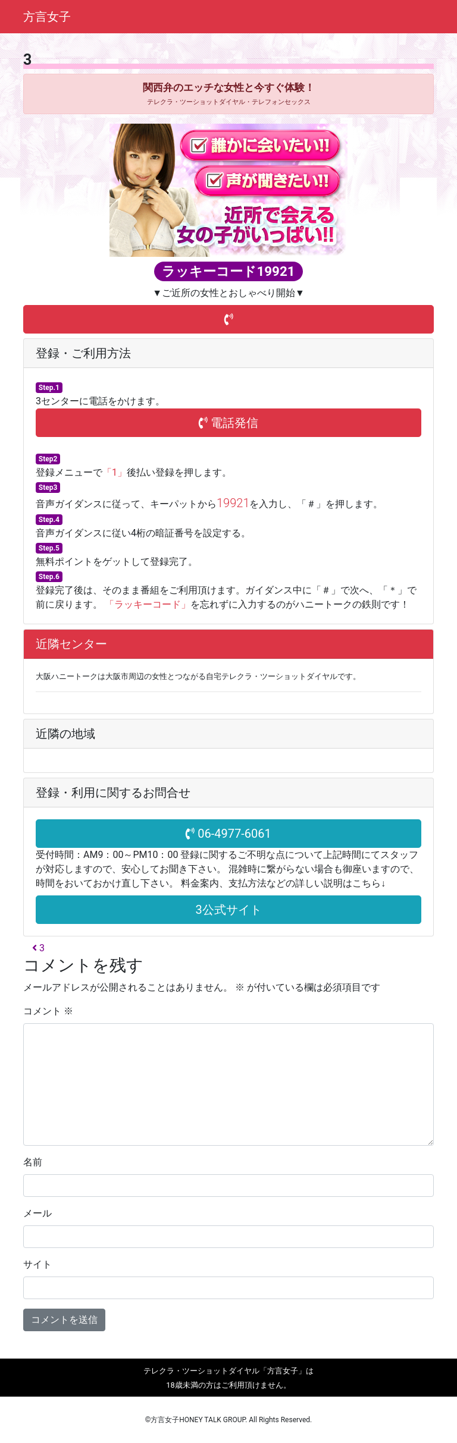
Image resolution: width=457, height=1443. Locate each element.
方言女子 (47, 17)
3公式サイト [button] (228, 910)
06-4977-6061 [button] (228, 833)
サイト (37, 1264)
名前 (32, 1162)
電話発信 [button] (228, 423)
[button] (228, 319)
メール (37, 1213)
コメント (48, 1011)
